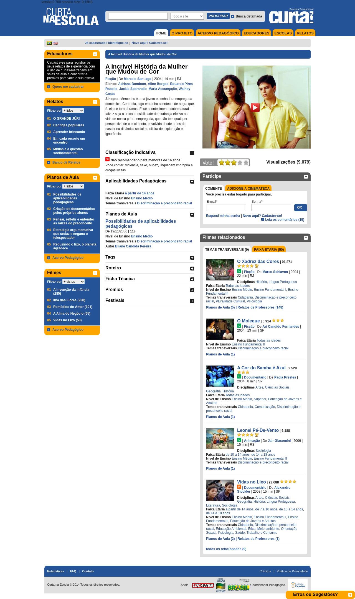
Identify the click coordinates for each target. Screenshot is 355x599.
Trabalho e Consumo (262, 533)
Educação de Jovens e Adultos (253, 521)
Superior (260, 399)
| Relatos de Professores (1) (258, 539)
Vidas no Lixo (251, 482)
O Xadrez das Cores (258, 261)
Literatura (213, 505)
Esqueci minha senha (223, 216)
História (261, 282)
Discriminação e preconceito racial (164, 203)
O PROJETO (182, 33)
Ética (251, 529)
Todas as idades (238, 286)
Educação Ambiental (231, 529)
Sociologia (263, 451)
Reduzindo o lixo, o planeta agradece (74, 246)
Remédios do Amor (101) (72, 307)
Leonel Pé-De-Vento (258, 430)
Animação (252, 441)
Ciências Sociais (277, 387)
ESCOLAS (283, 33)
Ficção (110, 79)
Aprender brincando (69, 132)
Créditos (265, 571)
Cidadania (245, 297)
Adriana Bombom (132, 84)
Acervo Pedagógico (67, 258)
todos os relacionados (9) (226, 549)
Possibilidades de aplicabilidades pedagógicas (67, 198)
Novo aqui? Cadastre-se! (150, 42)
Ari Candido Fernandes (280, 327)
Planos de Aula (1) (220, 354)
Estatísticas (55, 571)
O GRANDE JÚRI (66, 119)
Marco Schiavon (275, 272)
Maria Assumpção (162, 89)
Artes (259, 387)
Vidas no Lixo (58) (67, 320)
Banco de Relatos (66, 162)
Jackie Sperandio (133, 89)
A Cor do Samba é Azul (261, 367)
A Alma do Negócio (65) (71, 313)
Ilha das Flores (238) (69, 300)
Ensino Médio (142, 198)
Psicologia (254, 301)
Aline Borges (158, 84)
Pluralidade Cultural (230, 301)
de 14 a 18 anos (263, 455)
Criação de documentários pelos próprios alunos (74, 211)
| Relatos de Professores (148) (259, 307)
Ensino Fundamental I (270, 290)
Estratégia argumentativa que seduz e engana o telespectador (73, 234)
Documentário (255, 377)
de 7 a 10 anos (266, 509)
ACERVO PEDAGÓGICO (218, 33)
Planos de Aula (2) (221, 539)
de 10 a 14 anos (238, 455)
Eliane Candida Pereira (133, 246)
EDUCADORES (256, 33)
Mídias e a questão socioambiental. (68, 151)
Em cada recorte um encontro (69, 140)
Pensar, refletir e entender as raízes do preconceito (73, 221)
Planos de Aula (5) (221, 307)
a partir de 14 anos (139, 193)
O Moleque (248, 321)
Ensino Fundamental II (248, 344)
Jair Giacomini (279, 441)
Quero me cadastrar (68, 87)
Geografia (213, 391)
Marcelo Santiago (137, 79)
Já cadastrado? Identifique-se (106, 42)
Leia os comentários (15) (284, 220)
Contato (88, 571)
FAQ (73, 571)
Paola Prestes (285, 377)
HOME (161, 33)
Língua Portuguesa (283, 282)
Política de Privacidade (292, 571)
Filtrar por (54, 110)
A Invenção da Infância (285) (71, 291)
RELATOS (305, 33)
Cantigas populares (68, 125)
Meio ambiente (268, 529)
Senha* (257, 202)
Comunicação (265, 407)
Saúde (240, 533)
